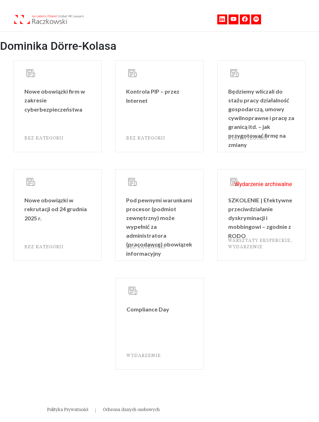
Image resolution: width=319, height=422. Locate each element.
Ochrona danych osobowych (131, 410)
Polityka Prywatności (67, 410)
